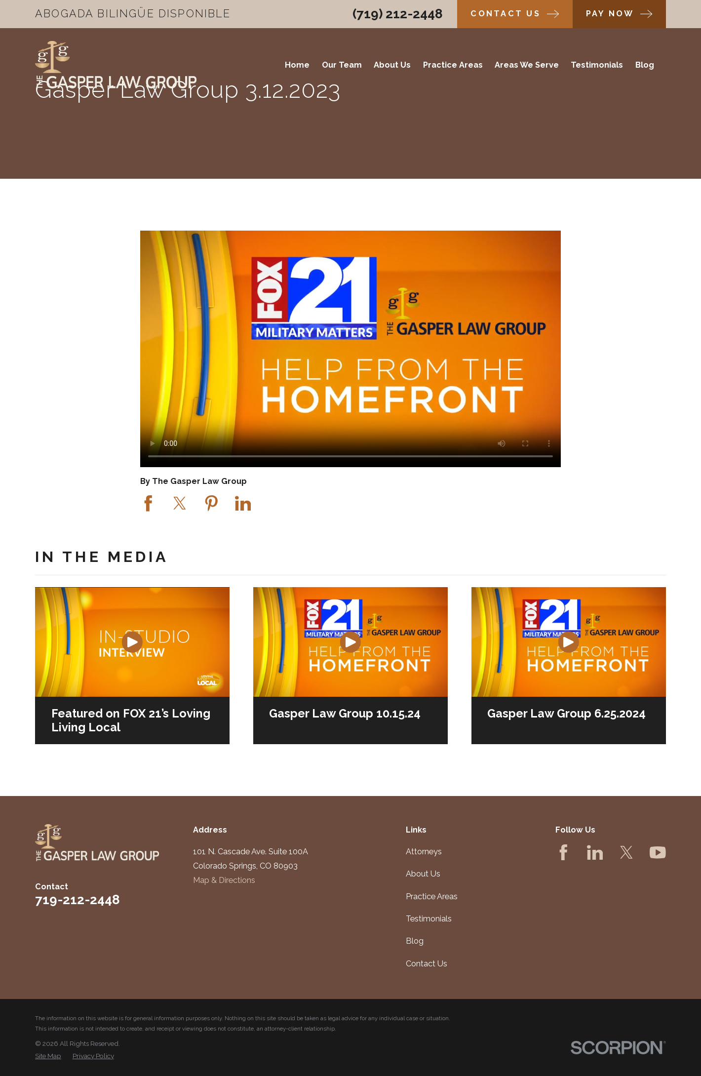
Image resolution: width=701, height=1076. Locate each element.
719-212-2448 (77, 899)
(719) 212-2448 (397, 13)
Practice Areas (432, 896)
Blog (415, 941)
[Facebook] (563, 852)
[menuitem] (48, 1056)
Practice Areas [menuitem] (453, 65)
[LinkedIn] (595, 852)
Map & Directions (224, 880)
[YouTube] (658, 852)
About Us (423, 873)
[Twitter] (627, 852)
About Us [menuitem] (392, 65)
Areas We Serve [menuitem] (527, 65)
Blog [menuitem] (644, 65)
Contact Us (426, 963)
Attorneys (424, 851)
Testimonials (429, 918)
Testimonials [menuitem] (597, 65)
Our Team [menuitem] (342, 65)
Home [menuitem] (297, 65)
